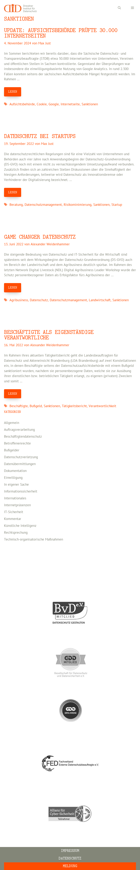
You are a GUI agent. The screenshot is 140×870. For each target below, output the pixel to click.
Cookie (42, 104)
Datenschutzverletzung (21, 457)
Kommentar (12, 519)
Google (54, 104)
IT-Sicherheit (13, 512)
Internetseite (70, 104)
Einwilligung (13, 478)
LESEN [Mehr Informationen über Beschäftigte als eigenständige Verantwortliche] (12, 393)
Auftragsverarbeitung (19, 430)
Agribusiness (18, 300)
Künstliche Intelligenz (20, 526)
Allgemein (11, 423)
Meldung (70, 866)
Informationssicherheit (20, 491)
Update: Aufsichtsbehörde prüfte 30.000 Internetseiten (60, 33)
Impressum (70, 851)
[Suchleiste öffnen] (119, 8)
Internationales (15, 498)
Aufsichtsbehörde (22, 104)
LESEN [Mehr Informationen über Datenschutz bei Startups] (12, 192)
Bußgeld (36, 406)
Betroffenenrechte (17, 443)
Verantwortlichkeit (102, 406)
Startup (116, 205)
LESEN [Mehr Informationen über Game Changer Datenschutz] (12, 287)
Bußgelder (11, 450)
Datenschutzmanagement (43, 205)
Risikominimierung (77, 205)
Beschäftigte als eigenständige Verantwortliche (48, 335)
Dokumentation (15, 471)
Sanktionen (90, 104)
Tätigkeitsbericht (74, 406)
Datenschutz (39, 300)
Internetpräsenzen (17, 505)
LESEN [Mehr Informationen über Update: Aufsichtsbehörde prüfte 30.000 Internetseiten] (12, 91)
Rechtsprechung (16, 533)
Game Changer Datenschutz (40, 237)
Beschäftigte (18, 406)
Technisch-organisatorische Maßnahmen (33, 539)
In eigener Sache (16, 485)
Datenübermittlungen (20, 464)
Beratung (16, 205)
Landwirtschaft (100, 300)
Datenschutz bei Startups (40, 136)
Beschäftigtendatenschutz (23, 437)
